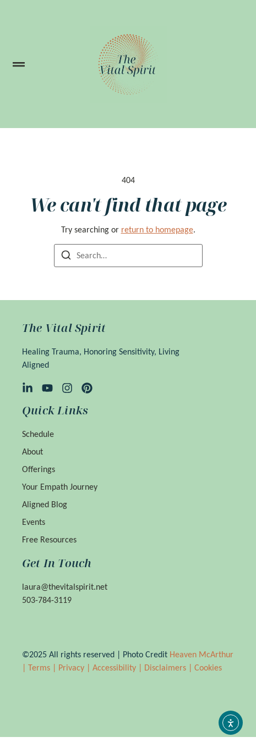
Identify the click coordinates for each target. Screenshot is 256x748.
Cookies (208, 667)
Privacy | (75, 667)
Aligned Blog (44, 504)
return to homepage (157, 229)
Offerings (38, 469)
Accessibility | (118, 667)
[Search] (66, 257)
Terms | (43, 667)
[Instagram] (67, 388)
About (32, 451)
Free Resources (49, 539)
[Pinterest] (86, 388)
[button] (19, 64)
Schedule (38, 434)
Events (33, 522)
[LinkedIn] (27, 388)
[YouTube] (47, 388)
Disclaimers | (169, 667)
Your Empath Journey (59, 486)
